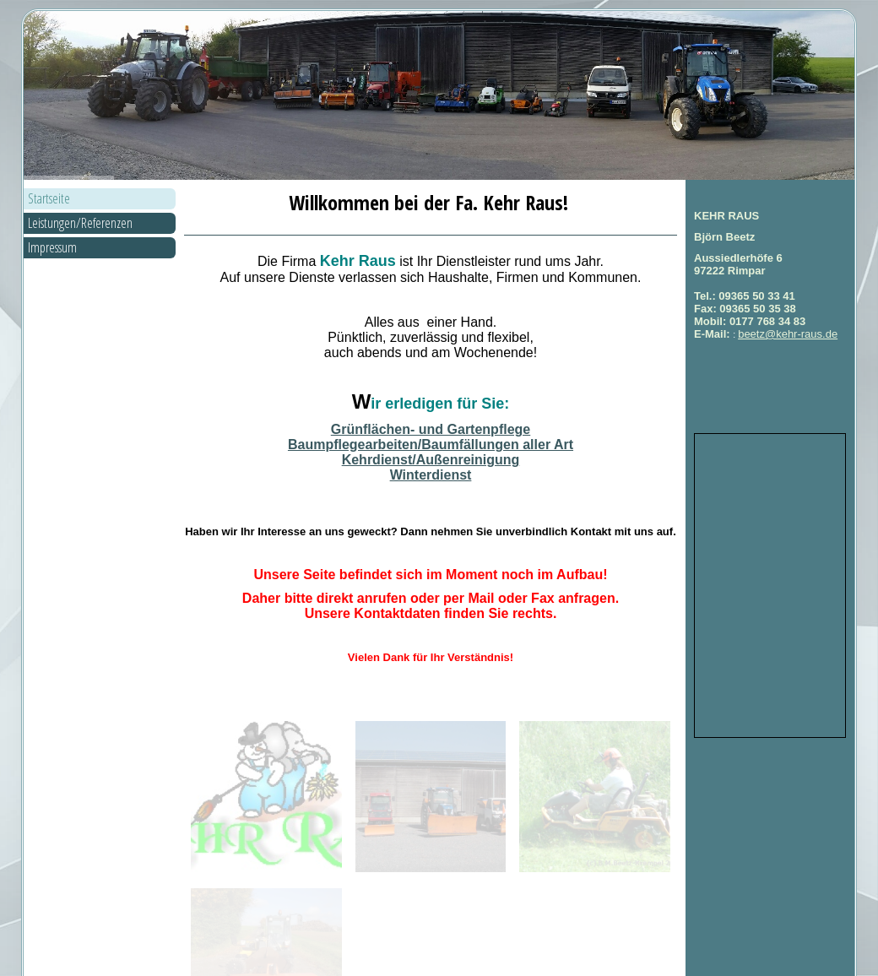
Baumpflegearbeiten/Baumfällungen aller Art (430, 444)
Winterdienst (431, 475)
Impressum (52, 247)
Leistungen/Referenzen (80, 223)
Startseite (49, 198)
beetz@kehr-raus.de (787, 334)
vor (641, 959)
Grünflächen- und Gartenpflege (430, 429)
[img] (439, 95)
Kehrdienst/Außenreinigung (431, 460)
